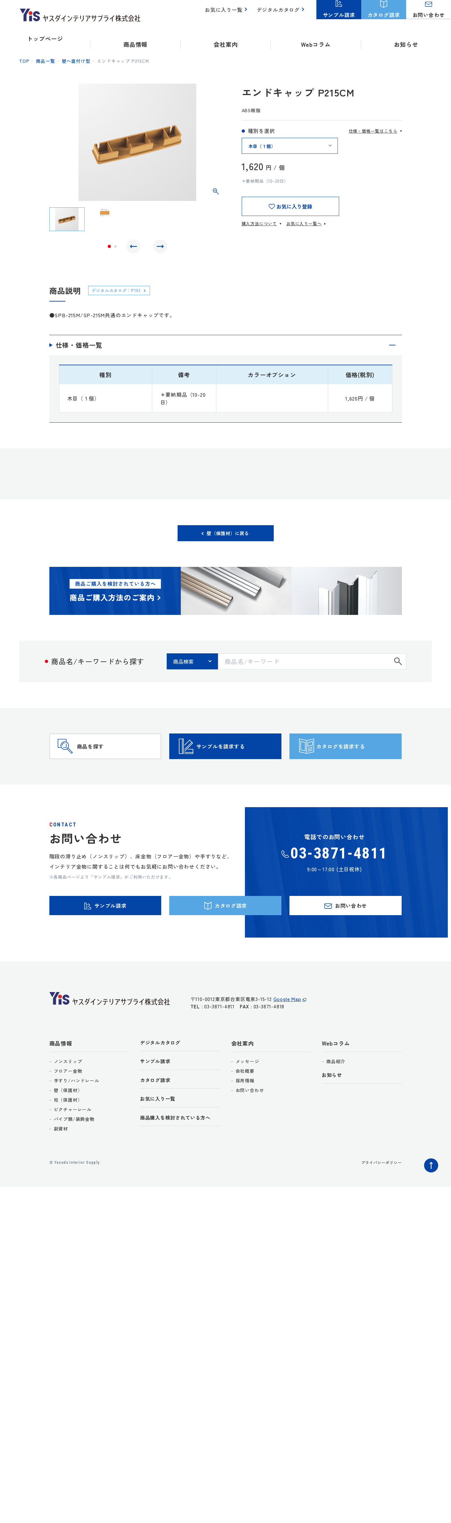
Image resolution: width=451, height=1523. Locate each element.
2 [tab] (115, 248)
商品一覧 (45, 61)
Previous (135, 248)
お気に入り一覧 (227, 13)
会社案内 (242, 1075)
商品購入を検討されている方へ (180, 1153)
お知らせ (406, 38)
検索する (398, 668)
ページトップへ (429, 1195)
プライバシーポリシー (378, 1194)
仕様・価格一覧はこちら (373, 131)
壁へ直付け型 (76, 61)
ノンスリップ (68, 1093)
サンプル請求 (157, 1094)
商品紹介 (335, 1093)
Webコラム (336, 1075)
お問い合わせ (250, 1122)
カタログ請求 (157, 1114)
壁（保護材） (68, 1122)
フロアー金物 (68, 1102)
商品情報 (60, 1075)
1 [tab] (109, 248)
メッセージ (247, 1093)
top (24, 61)
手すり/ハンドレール (76, 1112)
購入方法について (259, 223)
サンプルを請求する (236, 762)
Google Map (287, 1034)
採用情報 (245, 1112)
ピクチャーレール (73, 1141)
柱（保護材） (68, 1131)
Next (158, 248)
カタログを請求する (356, 762)
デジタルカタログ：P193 (121, 293)
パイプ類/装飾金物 (74, 1150)
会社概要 (245, 1102)
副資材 (61, 1160)
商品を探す (102, 762)
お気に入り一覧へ (304, 223)
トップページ (45, 38)
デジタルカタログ (279, 13)
